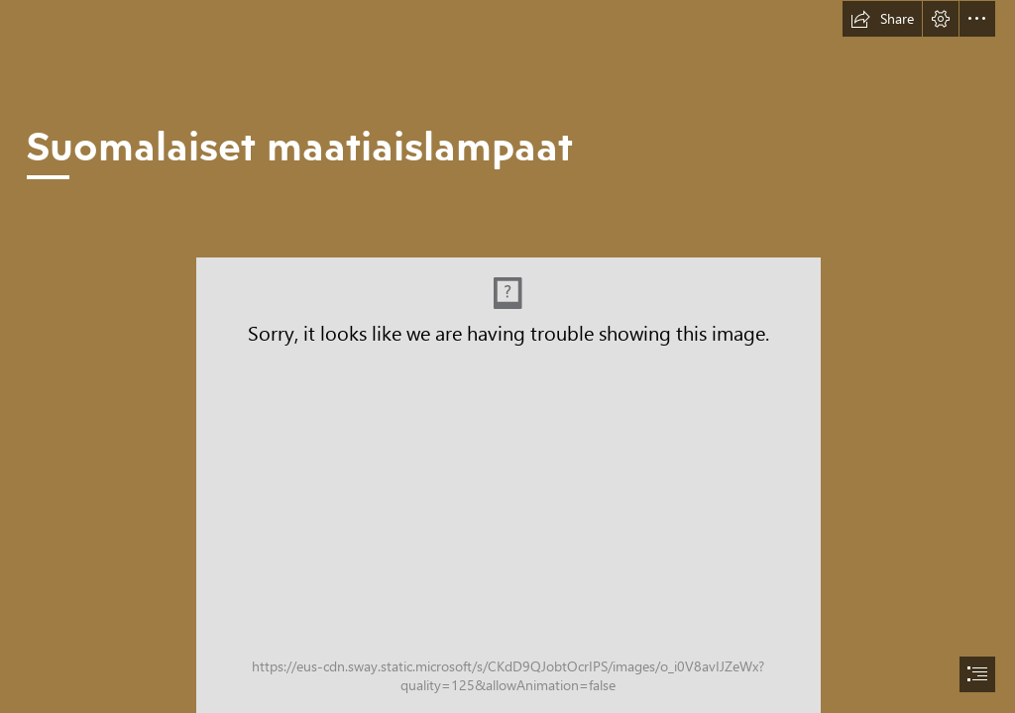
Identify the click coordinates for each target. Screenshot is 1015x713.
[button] (882, 19)
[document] (507, 356)
